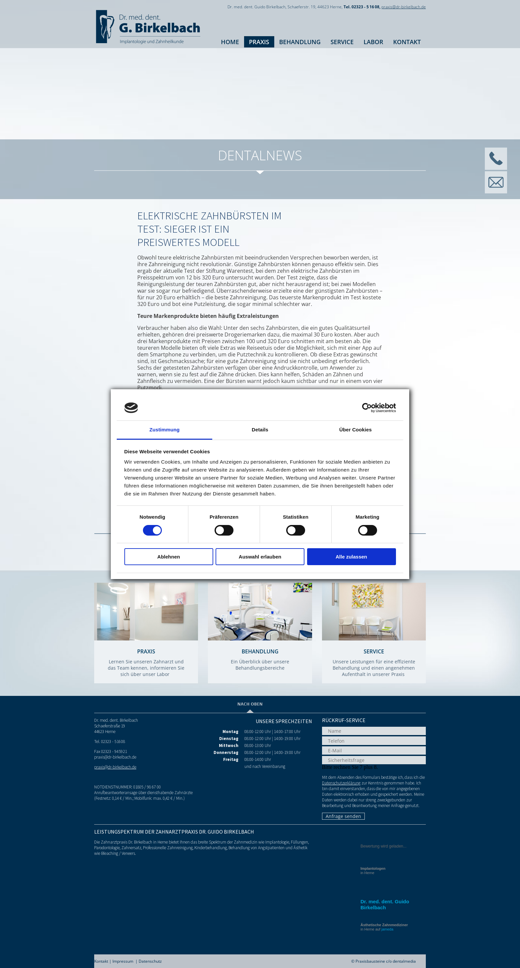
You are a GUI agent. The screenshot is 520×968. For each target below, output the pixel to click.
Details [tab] (260, 429)
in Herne (372, 870)
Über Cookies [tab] (355, 429)
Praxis (259, 42)
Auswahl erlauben (260, 556)
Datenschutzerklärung (341, 783)
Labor (373, 42)
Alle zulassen (351, 556)
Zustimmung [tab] (165, 429)
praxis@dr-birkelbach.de (403, 7)
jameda (387, 929)
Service (342, 42)
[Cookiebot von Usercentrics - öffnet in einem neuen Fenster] (367, 408)
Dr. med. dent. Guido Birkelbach (384, 904)
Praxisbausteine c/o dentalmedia (386, 961)
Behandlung (300, 42)
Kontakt (407, 42)
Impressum (122, 961)
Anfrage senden (343, 816)
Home (230, 42)
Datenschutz (150, 961)
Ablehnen (168, 556)
